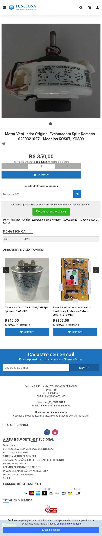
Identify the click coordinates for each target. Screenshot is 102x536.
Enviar (84, 367)
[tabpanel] (51, 71)
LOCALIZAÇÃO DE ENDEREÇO (19, 474)
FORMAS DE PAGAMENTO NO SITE (22, 467)
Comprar (43, 174)
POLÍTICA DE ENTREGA (15, 452)
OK (77, 194)
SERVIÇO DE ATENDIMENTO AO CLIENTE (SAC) (28, 448)
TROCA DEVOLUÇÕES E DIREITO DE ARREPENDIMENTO (33, 459)
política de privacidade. (69, 523)
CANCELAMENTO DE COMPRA (19, 456)
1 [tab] (50, 123)
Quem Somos (10, 445)
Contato (7, 478)
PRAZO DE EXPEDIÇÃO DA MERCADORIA (25, 470)
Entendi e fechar (51, 530)
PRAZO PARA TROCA (14, 463)
